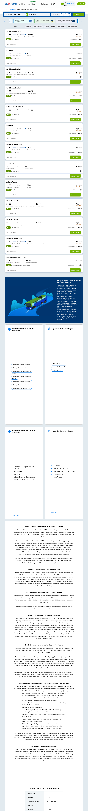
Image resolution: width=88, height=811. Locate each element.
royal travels (58, 477)
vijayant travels (58, 474)
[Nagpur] (39, 14)
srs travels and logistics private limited (24, 467)
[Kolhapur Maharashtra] (15, 14)
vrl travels (17, 474)
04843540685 (71, 4)
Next (80, 21)
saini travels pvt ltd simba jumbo (24, 480)
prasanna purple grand (61, 468)
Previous (4, 21)
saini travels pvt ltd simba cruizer (64, 471)
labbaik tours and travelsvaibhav (24, 477)
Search (78, 14)
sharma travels (18, 471)
